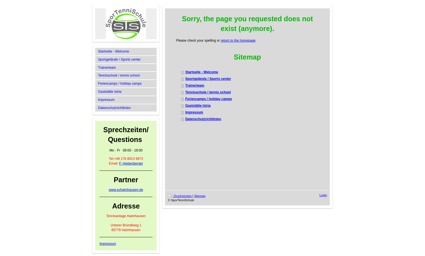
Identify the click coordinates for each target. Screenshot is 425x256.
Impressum (107, 244)
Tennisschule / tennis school (208, 92)
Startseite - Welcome (201, 72)
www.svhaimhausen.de (126, 190)
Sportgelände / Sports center (208, 79)
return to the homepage (238, 40)
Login (323, 195)
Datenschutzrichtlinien (203, 119)
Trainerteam (194, 85)
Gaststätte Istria (198, 106)
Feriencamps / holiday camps (208, 99)
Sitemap (199, 196)
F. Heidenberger (131, 163)
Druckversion (180, 196)
